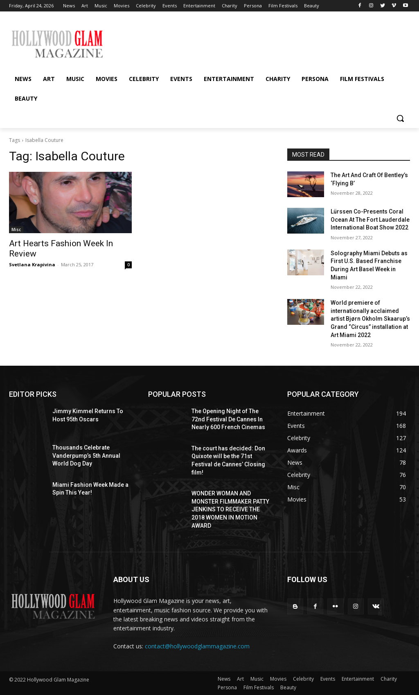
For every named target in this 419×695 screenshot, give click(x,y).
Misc (16, 229)
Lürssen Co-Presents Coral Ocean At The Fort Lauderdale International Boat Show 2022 (370, 219)
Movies (278, 678)
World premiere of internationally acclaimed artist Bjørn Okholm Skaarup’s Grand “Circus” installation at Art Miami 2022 (370, 318)
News (224, 678)
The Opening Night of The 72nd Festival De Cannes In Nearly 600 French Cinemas (228, 419)
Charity (389, 678)
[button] (400, 118)
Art (240, 678)
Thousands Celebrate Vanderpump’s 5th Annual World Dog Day (86, 455)
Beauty (288, 687)
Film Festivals (258, 687)
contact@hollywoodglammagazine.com (197, 646)
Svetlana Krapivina (32, 264)
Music (257, 678)
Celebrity (303, 678)
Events (327, 678)
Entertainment (358, 678)
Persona (227, 687)
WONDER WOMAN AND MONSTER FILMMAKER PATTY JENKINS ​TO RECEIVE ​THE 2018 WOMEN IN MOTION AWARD (230, 509)
